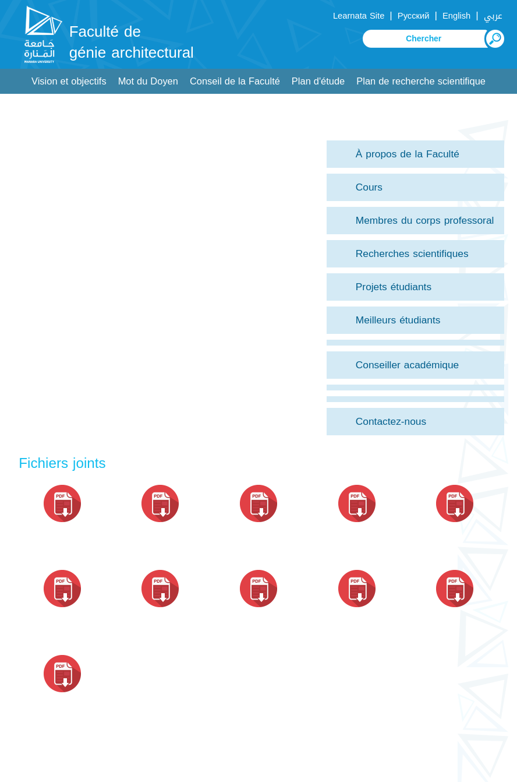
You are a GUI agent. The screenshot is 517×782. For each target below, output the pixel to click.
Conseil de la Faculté (235, 81)
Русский (414, 16)
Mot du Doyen (148, 81)
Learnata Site (358, 16)
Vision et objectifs (69, 81)
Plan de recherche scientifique (421, 81)
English (456, 16)
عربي (493, 16)
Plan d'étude (318, 81)
